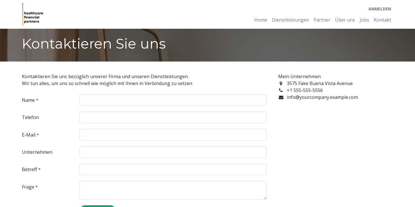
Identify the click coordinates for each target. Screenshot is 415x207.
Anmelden (379, 9)
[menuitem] (261, 20)
